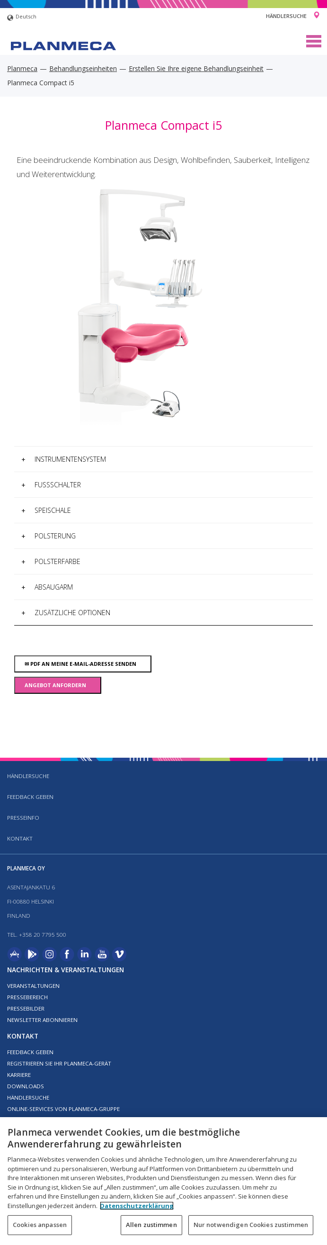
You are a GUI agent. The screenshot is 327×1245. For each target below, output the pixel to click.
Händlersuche (286, 15)
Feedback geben (30, 796)
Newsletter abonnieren (42, 1019)
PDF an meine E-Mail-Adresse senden (82, 663)
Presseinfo (23, 817)
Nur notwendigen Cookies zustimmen (251, 1224)
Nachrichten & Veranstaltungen (65, 969)
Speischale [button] (46, 510)
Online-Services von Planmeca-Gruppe (63, 1108)
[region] (163, 1181)
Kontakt (20, 838)
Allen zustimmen (151, 1224)
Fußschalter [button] (51, 484)
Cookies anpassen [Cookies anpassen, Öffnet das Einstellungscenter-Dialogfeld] (40, 1224)
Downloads (25, 1086)
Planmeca (22, 68)
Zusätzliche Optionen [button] (65, 612)
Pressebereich (27, 997)
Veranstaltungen (33, 985)
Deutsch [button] (21, 18)
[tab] (163, 459)
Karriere (19, 1074)
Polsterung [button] (48, 535)
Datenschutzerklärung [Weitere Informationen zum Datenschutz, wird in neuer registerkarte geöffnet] (137, 1205)
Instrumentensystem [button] (63, 459)
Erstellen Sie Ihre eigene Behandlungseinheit (196, 68)
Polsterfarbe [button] (50, 561)
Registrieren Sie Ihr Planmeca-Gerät (59, 1063)
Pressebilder (25, 1008)
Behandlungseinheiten (83, 68)
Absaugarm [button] (47, 586)
